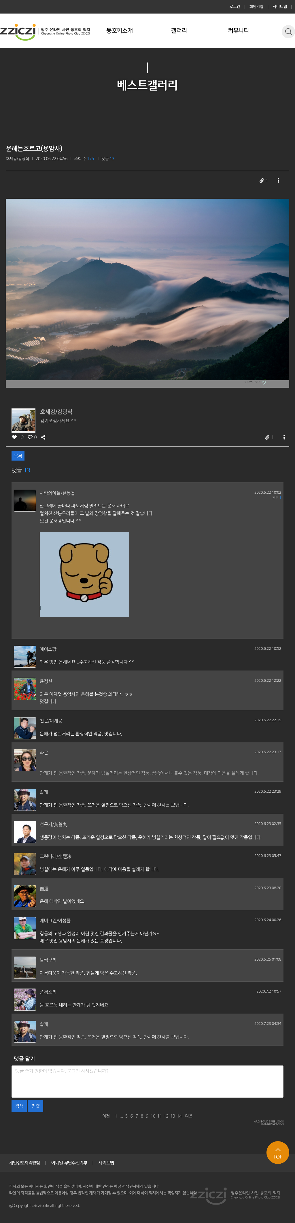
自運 (44, 888)
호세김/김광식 (17, 159)
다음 (189, 1116)
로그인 (235, 7)
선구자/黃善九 (53, 824)
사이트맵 (280, 7)
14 (179, 1116)
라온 (44, 752)
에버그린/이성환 (55, 920)
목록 (18, 456)
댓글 (107, 159)
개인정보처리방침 (24, 1162)
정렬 (35, 1106)
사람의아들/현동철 (57, 493)
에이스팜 (48, 649)
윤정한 (46, 681)
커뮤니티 (238, 31)
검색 (19, 1106)
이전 (106, 1116)
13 (172, 1116)
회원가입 (256, 7)
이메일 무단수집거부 (69, 1162)
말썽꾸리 (48, 960)
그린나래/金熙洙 (55, 856)
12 (166, 1116)
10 (153, 1116)
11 (159, 1116)
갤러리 (179, 31)
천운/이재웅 (51, 720)
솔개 (44, 792)
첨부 (276, 497)
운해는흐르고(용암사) (34, 148)
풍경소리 (48, 992)
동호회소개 (119, 31)
